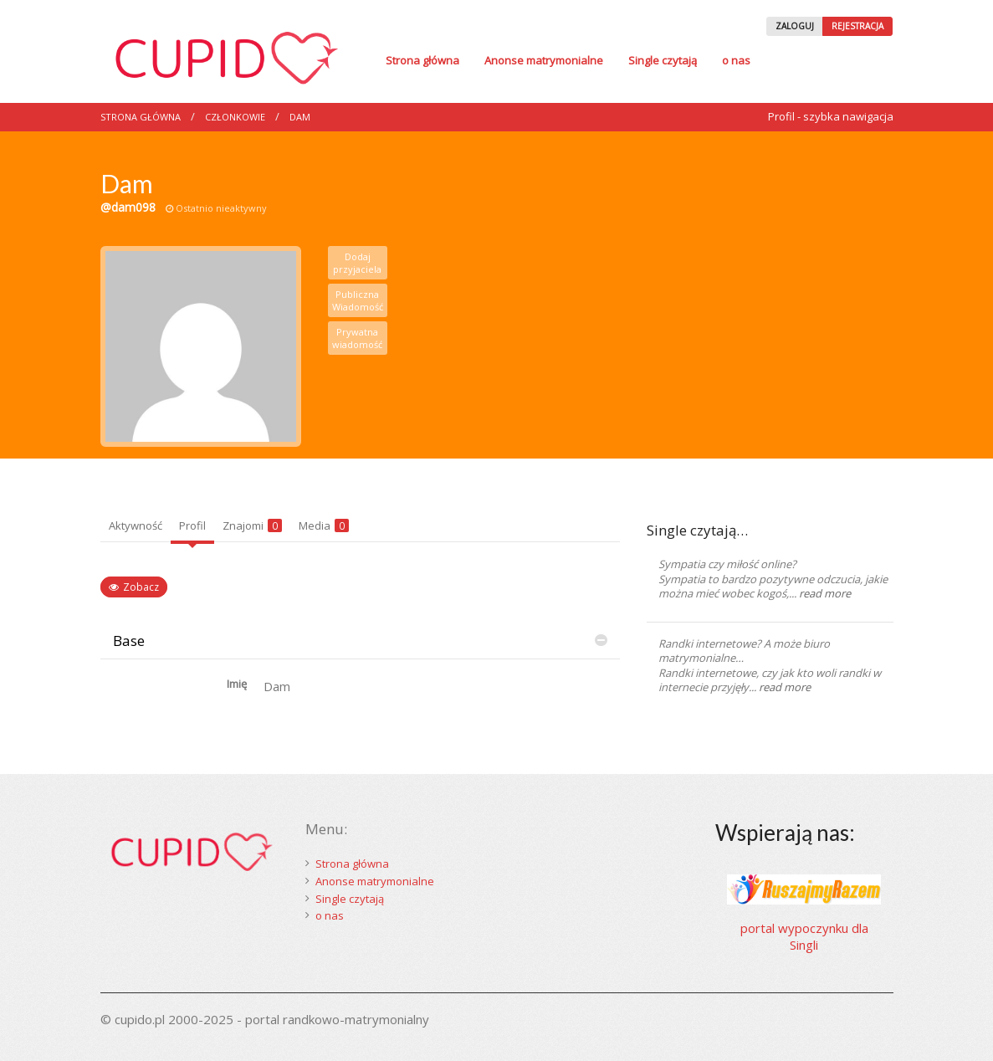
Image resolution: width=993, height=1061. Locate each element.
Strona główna (422, 60)
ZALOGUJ (794, 26)
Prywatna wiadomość (357, 338)
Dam (299, 116)
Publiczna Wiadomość (357, 300)
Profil (192, 525)
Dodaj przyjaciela (357, 262)
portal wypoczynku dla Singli (804, 936)
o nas (736, 60)
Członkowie (235, 116)
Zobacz (141, 587)
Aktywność (135, 525)
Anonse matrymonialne (543, 60)
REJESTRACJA (857, 26)
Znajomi (252, 525)
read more (825, 593)
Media (324, 525)
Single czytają (662, 60)
